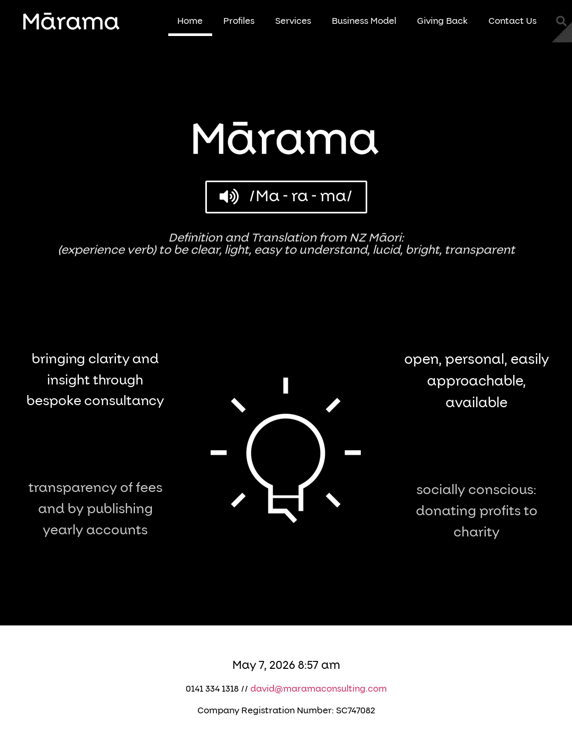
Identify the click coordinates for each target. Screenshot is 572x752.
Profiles (239, 21)
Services (293, 21)
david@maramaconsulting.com (318, 689)
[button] (561, 21)
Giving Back (442, 21)
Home (190, 21)
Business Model (364, 21)
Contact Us (512, 21)
